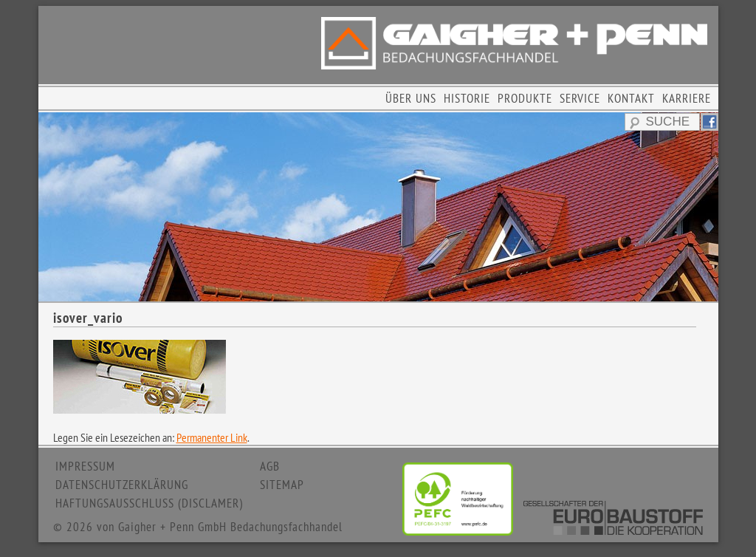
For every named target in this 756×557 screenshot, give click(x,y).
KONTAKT (631, 98)
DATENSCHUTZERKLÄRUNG (121, 484)
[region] (378, 206)
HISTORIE (467, 98)
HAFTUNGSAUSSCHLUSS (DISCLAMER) (149, 503)
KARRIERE (686, 98)
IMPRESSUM (85, 466)
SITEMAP (282, 484)
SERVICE (580, 98)
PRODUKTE (525, 98)
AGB (270, 466)
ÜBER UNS (410, 98)
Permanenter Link (211, 437)
